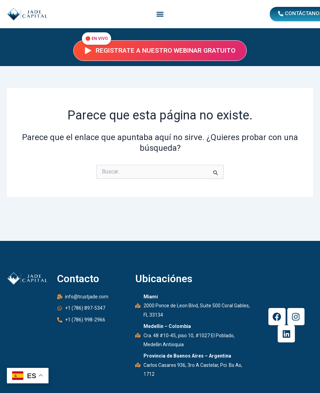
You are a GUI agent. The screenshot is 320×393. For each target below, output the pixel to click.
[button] (160, 14)
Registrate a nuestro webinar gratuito (160, 50)
